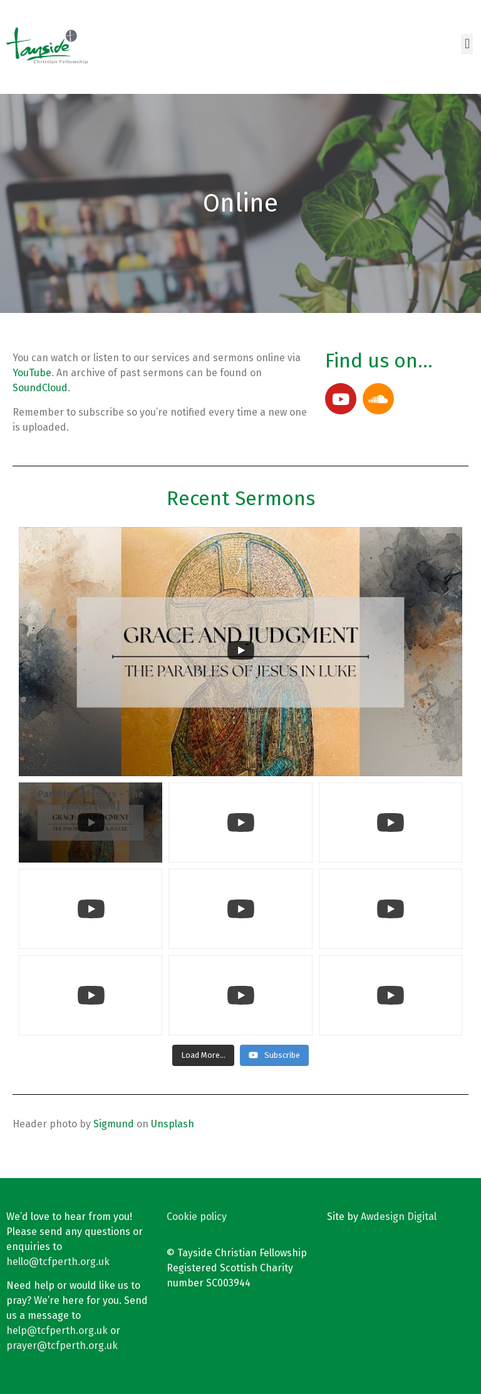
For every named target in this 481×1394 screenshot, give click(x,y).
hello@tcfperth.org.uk (58, 1262)
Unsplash (172, 1124)
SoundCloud (40, 388)
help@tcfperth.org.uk (57, 1330)
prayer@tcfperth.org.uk (62, 1345)
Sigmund (113, 1124)
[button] (467, 44)
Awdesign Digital (399, 1216)
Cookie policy (197, 1216)
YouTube (32, 373)
